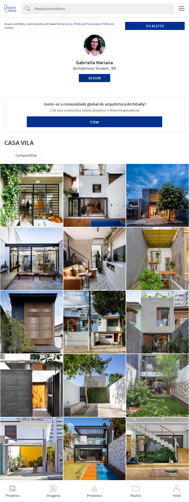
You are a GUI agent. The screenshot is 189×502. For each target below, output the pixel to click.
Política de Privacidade (87, 24)
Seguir (94, 78)
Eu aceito (155, 25)
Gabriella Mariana (94, 62)
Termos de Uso (65, 24)
